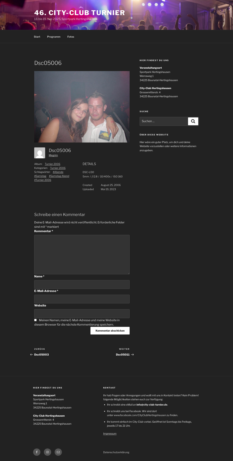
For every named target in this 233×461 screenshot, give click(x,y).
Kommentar (43, 231)
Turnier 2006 (52, 163)
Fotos (70, 36)
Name (39, 276)
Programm (53, 36)
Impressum (109, 433)
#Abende (58, 171)
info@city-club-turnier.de (152, 404)
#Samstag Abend (59, 175)
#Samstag (40, 175)
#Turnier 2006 (42, 179)
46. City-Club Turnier (79, 13)
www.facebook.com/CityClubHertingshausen (140, 415)
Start (37, 36)
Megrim (53, 155)
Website (40, 305)
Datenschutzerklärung (116, 452)
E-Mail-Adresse (46, 291)
